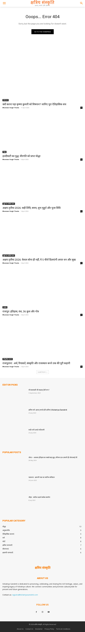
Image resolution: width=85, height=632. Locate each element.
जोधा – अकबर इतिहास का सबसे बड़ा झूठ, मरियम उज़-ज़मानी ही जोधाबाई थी (53, 457)
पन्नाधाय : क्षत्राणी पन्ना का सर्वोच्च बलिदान (42, 477)
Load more (42, 372)
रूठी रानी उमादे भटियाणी (36, 430)
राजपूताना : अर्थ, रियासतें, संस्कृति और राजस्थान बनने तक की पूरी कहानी (36, 363)
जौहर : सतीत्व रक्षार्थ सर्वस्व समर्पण (39, 497)
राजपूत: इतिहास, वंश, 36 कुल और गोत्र (20, 311)
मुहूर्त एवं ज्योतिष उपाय (8, 204)
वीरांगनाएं (5, 100)
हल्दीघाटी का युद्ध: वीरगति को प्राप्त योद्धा (21, 156)
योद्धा (4, 152)
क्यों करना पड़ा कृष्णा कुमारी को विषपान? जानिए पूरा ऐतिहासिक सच (34, 104)
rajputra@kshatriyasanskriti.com (25, 595)
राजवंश (5, 307)
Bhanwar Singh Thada (10, 108)
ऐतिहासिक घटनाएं (7, 359)
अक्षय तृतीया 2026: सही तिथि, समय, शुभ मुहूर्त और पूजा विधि (31, 207)
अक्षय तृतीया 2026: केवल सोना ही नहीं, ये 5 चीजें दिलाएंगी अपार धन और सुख (39, 259)
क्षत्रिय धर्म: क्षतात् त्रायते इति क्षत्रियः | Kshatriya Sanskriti (48, 410)
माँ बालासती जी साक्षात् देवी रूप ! (39, 390)
